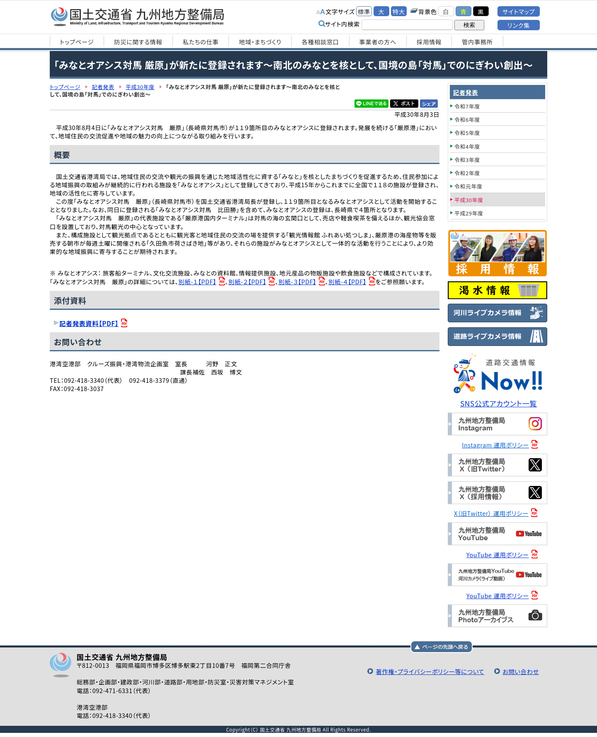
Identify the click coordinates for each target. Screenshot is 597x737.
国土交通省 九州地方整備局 (138, 16)
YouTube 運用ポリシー (497, 554)
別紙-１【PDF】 (197, 281)
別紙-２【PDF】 (247, 281)
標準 (364, 11)
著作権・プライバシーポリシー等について (430, 671)
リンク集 (518, 25)
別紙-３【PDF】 (297, 281)
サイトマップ (518, 11)
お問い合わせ (520, 671)
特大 (399, 11)
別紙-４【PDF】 (347, 281)
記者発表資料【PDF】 (89, 323)
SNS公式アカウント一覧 (498, 403)
